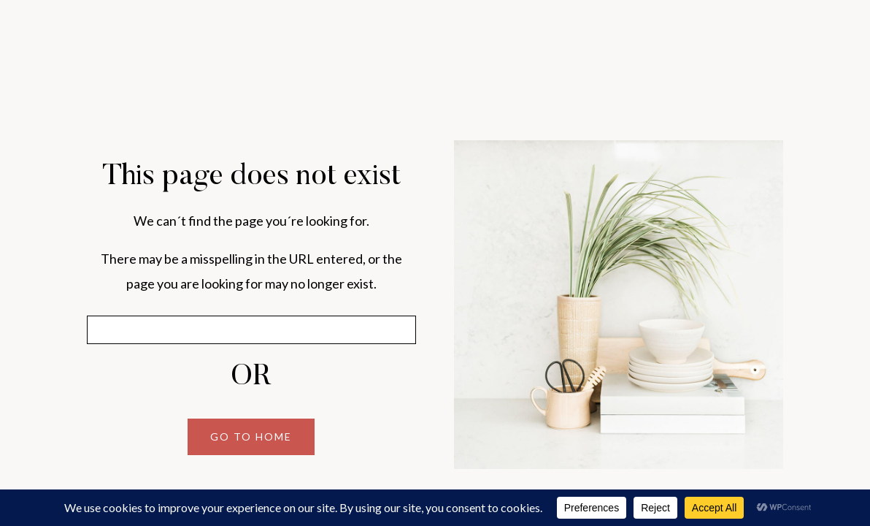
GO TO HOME (251, 436)
